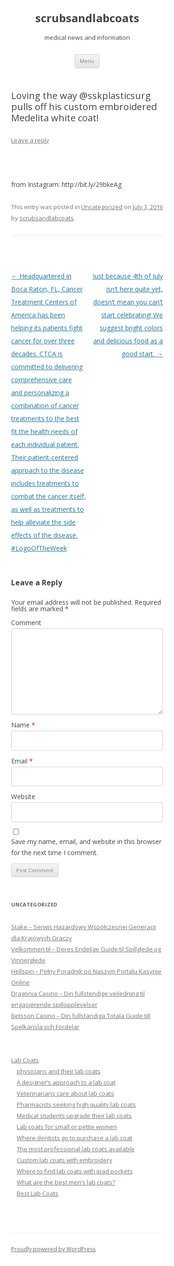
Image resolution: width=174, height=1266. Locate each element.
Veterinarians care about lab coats (65, 1093)
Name (23, 724)
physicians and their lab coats (59, 1071)
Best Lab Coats (37, 1193)
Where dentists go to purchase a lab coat (74, 1138)
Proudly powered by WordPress (53, 1249)
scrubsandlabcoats (87, 18)
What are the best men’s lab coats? (66, 1182)
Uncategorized (101, 207)
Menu (87, 60)
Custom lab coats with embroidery (64, 1160)
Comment (26, 622)
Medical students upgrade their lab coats (74, 1115)
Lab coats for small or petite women (67, 1127)
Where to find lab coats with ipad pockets (75, 1171)
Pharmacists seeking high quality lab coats (76, 1104)
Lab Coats (25, 1060)
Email (22, 761)
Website (23, 796)
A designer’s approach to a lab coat (66, 1082)
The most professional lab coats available (76, 1149)
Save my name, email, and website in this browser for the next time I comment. (86, 847)
